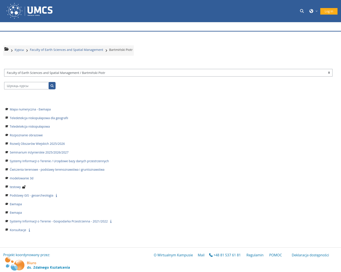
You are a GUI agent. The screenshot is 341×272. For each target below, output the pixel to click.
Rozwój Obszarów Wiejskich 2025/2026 (37, 144)
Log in (329, 11)
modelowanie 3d (22, 178)
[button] (302, 11)
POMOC (275, 255)
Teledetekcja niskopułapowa (30, 126)
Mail (201, 255)
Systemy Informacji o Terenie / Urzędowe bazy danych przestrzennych (59, 161)
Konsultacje (18, 230)
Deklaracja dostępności (310, 255)
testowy (15, 187)
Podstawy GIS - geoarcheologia (31, 195)
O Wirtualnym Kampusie (173, 255)
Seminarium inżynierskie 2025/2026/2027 (39, 152)
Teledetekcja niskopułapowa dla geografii (39, 118)
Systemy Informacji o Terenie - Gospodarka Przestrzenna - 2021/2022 (59, 221)
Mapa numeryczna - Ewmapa (30, 109)
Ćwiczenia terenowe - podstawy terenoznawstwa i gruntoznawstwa (57, 169)
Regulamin (254, 255)
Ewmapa (16, 204)
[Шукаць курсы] (26, 86)
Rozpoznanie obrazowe (26, 135)
